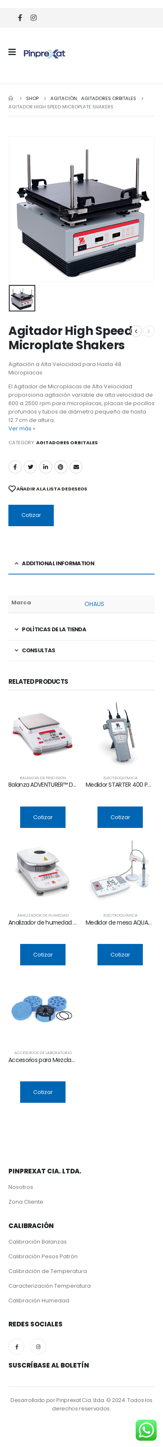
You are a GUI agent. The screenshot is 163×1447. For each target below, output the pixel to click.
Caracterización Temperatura (49, 1286)
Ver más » (21, 428)
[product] (42, 733)
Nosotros (20, 1187)
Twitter (30, 467)
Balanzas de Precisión (43, 777)
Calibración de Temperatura (47, 1271)
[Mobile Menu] (14, 52)
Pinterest (61, 467)
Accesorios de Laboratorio (43, 1052)
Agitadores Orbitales (67, 442)
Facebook (15, 467)
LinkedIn (46, 467)
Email (76, 467)
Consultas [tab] (38, 650)
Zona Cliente (25, 1202)
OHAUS (94, 604)
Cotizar (31, 515)
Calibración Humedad (38, 1301)
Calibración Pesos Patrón (43, 1256)
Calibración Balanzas (37, 1242)
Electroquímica (120, 777)
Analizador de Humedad (42, 915)
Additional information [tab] (58, 563)
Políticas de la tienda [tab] (54, 629)
